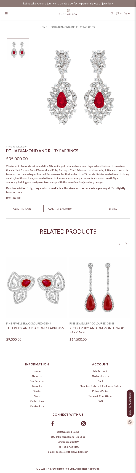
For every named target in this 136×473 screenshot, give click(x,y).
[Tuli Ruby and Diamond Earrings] (36, 287)
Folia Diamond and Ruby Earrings (73, 27)
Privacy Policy (100, 391)
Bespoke (37, 386)
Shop (37, 395)
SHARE (113, 209)
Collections (37, 400)
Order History (100, 376)
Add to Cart (23, 209)
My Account (100, 371)
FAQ (100, 400)
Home (43, 27)
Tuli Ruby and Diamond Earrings (35, 328)
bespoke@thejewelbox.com (72, 451)
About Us (36, 376)
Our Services (37, 381)
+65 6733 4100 (70, 446)
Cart (100, 381)
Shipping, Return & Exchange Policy (100, 386)
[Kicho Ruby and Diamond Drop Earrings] (99, 287)
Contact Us (37, 405)
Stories (37, 391)
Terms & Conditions (100, 395)
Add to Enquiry (60, 209)
